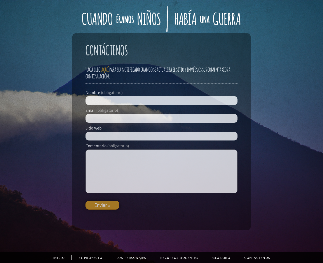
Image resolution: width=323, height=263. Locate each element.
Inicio (59, 257)
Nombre (104, 92)
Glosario (221, 257)
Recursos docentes (179, 257)
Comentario (107, 145)
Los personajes (131, 257)
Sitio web (94, 128)
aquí (105, 68)
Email (102, 110)
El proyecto (91, 257)
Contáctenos (257, 257)
